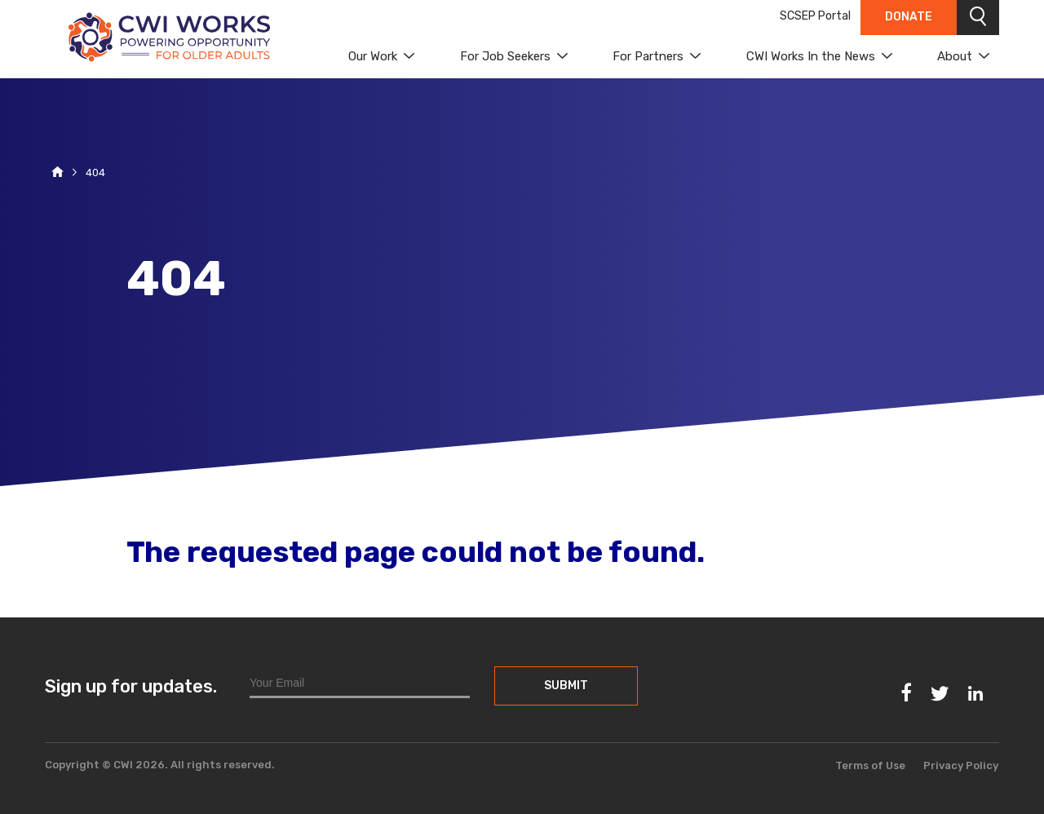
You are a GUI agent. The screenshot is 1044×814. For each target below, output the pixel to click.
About (954, 56)
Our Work (372, 56)
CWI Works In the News (810, 56)
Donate (908, 17)
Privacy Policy (960, 765)
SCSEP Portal (815, 16)
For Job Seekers (505, 56)
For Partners (648, 56)
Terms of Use (870, 765)
